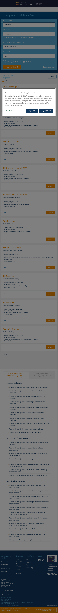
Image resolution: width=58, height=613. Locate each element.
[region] (29, 102)
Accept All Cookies (46, 111)
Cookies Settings (11, 111)
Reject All (32, 111)
